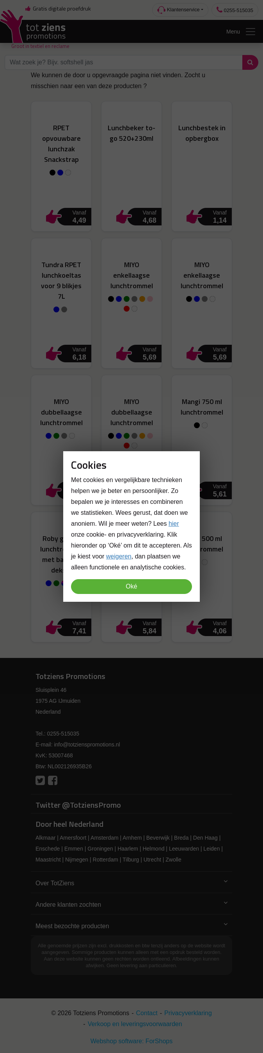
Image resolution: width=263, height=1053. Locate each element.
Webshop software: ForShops (131, 1041)
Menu (241, 31)
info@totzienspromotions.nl (87, 744)
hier (174, 523)
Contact (147, 1013)
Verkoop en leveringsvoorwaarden (135, 1024)
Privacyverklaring (188, 1013)
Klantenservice (178, 10)
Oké (131, 586)
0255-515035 (235, 10)
